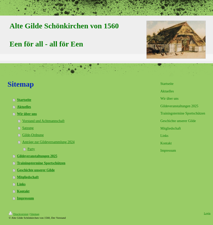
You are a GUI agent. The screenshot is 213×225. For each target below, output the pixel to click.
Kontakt (23, 191)
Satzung (28, 128)
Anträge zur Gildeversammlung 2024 (48, 142)
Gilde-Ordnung (33, 135)
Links (21, 184)
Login (207, 213)
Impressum (25, 198)
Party (31, 149)
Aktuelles (24, 107)
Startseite (24, 100)
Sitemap (34, 213)
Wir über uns (27, 114)
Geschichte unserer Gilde (36, 170)
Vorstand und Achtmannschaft (43, 121)
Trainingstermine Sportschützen (41, 163)
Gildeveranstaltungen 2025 (37, 156)
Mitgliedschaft (28, 177)
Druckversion (18, 213)
